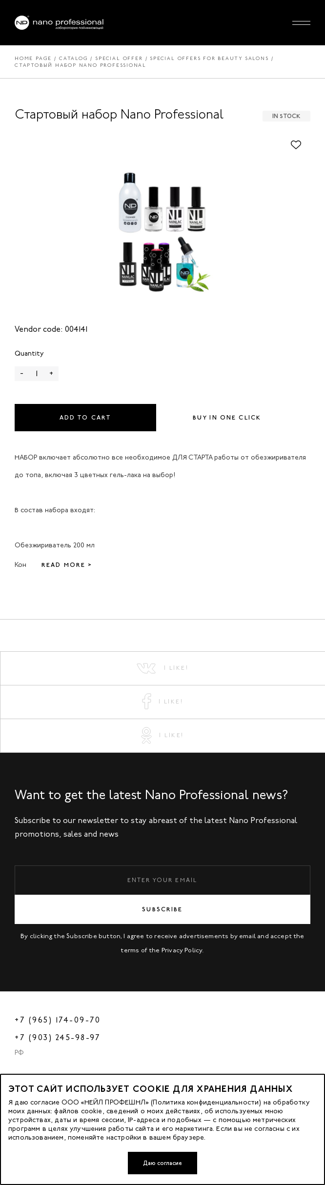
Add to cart (86, 418)
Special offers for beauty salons (209, 58)
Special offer (118, 58)
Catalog (73, 58)
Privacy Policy (182, 950)
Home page (33, 58)
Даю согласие (162, 1163)
